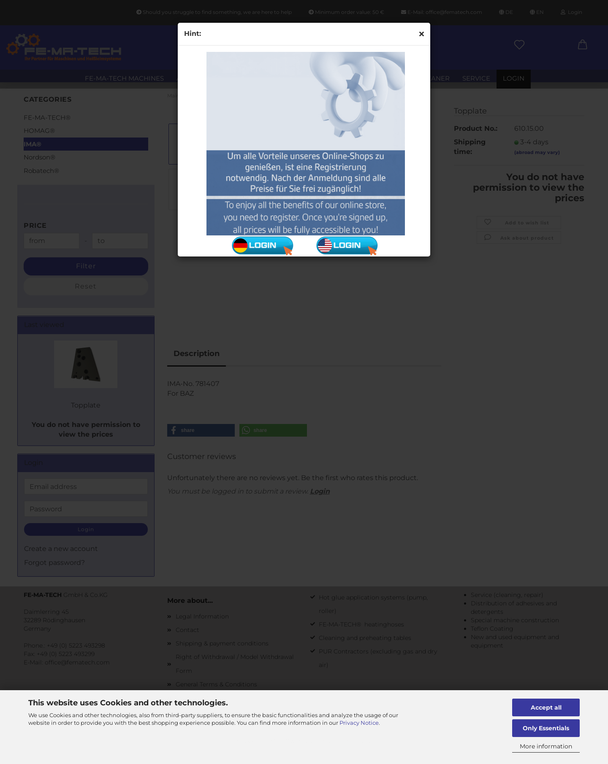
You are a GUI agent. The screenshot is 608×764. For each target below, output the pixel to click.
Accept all (546, 707)
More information (546, 746)
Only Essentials (546, 728)
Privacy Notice (359, 722)
